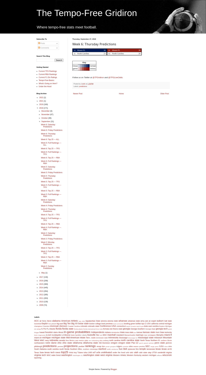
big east (60, 324)
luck (101, 335)
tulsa (85, 353)
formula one (107, 329)
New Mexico (70, 340)
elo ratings (37, 329)
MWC (42, 340)
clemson (63, 326)
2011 (41, 298)
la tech (48, 335)
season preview (139, 346)
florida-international (89, 329)
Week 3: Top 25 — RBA (50, 257)
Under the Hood (45, 86)
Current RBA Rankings (48, 74)
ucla (98, 352)
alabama (56, 321)
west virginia (106, 355)
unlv (127, 353)
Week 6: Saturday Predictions (48, 126)
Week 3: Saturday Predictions (48, 234)
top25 (64, 352)
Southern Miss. (76, 349)
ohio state (67, 343)
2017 (41, 277)
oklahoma (77, 343)
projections (71, 346)
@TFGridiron (98, 77)
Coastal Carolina (74, 326)
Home (121, 94)
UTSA (154, 353)
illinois (60, 332)
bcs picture (52, 324)
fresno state (117, 329)
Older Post (164, 94)
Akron (49, 321)
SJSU (161, 346)
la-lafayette (56, 335)
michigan (46, 337)
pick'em (169, 343)
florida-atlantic (78, 329)
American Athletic (69, 321)
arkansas (123, 321)
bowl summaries (118, 324)
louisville (91, 335)
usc (131, 352)
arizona (104, 321)
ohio (59, 343)
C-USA (147, 324)
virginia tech (40, 355)
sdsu (131, 346)
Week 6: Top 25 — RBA (50, 158)
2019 (41, 104)
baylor (45, 323)
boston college (95, 324)
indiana (108, 332)
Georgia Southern (138, 329)
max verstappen (150, 335)
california (154, 324)
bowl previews (107, 324)
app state (82, 321)
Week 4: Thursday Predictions (48, 210)
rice (103, 346)
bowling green (129, 324)
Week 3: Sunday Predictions (47, 267)
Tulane (80, 353)
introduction (115, 332)
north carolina (114, 340)
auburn (160, 321)
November (45, 114)
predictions (83, 86)
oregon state (124, 343)
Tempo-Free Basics (46, 80)
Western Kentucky (134, 355)
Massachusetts (129, 335)
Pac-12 (134, 343)
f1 (42, 329)
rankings (90, 346)
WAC (49, 355)
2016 (41, 281)
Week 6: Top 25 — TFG (50, 149)
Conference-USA (108, 326)
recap (99, 346)
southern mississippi (90, 349)
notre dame (51, 343)
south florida (64, 349)
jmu (135, 332)
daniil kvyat (140, 326)
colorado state (93, 326)
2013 (41, 291)
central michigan (165, 324)
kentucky (168, 332)
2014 (41, 288)
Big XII (74, 323)
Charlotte (46, 326)
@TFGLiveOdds (115, 77)
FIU (44, 329)
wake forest (56, 355)
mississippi (123, 338)
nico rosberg (104, 340)
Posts (41, 43)
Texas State (39, 353)
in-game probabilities (77, 332)
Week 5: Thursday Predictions (48, 177)
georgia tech (162, 329)
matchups (140, 335)
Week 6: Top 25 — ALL (50, 139)
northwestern (39, 343)
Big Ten (67, 323)
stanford (102, 349)
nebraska (53, 340)
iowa (122, 332)
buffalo (138, 324)
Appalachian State (93, 321)
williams (159, 355)
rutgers (119, 346)
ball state (168, 321)
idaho (55, 332)
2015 (41, 284)
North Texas (145, 340)
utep (149, 353)
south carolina (53, 349)
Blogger (114, 369)
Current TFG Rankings (48, 71)
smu (170, 346)
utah (136, 352)
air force (43, 321)
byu (143, 324)
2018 (41, 108)
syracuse (131, 349)
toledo (57, 353)
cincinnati (54, 326)
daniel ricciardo (131, 326)
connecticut (121, 326)
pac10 (141, 343)
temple (142, 349)
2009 (41, 305)
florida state (67, 329)
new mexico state (81, 340)
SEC (147, 346)
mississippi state (146, 337)
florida (59, 329)
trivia (71, 353)
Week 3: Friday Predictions (51, 239)
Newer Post (77, 94)
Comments (43, 48)
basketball (38, 324)
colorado (83, 326)
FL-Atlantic (51, 329)
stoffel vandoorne (112, 349)
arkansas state (134, 321)
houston (49, 332)
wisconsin (167, 355)
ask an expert (150, 321)
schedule (125, 346)
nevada (62, 340)
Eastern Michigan (165, 326)
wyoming (37, 358)
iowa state (129, 332)
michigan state (58, 337)
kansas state (149, 332)
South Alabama (40, 349)
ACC (36, 321)
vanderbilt (161, 353)
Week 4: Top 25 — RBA (50, 224)
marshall (111, 335)
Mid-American (72, 337)
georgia (126, 329)
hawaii (42, 332)
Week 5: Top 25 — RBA (50, 191)
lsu (97, 335)
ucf (94, 352)
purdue (81, 346)
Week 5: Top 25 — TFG (50, 182)
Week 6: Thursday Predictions (48, 135)
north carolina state (130, 340)
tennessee (151, 349)
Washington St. (78, 355)
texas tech (50, 352)
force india (99, 329)
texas (158, 349)
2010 (41, 302)
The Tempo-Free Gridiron (86, 13)
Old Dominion (104, 343)
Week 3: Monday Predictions (47, 243)
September (46, 121)
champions (38, 326)
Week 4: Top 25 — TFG (50, 215)
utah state (143, 353)
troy (75, 353)
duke (146, 326)
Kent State (160, 332)
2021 (41, 101)
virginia (169, 353)
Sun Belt (123, 349)
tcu (137, 349)
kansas (139, 332)
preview (60, 346)
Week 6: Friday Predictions (51, 130)
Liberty (84, 335)
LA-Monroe (66, 335)
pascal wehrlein (149, 343)
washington (66, 355)
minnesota (113, 337)
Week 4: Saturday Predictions (48, 201)
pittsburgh (38, 346)
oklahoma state (90, 343)
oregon (114, 343)
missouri (158, 337)
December (45, 111)
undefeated (106, 352)
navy (47, 340)
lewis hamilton (76, 335)
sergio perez (155, 346)
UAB (90, 353)
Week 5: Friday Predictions (51, 172)
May (43, 273)
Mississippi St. (132, 338)
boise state (83, 323)
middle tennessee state (99, 338)
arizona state (112, 321)
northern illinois (166, 340)
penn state (160, 343)
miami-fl (168, 335)
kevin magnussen (40, 335)
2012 (41, 295)
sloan (166, 346)
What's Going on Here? (48, 83)
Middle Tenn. (85, 338)
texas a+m (167, 349)
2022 (41, 98)
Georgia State (150, 329)
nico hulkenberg (94, 340)
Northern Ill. (155, 340)
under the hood (119, 353)
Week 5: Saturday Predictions (48, 168)
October (44, 118)
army (143, 321)
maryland (120, 335)
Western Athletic (119, 355)
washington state (91, 355)
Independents (97, 332)
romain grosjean (110, 346)
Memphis (160, 335)
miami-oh (38, 338)
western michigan (149, 355)
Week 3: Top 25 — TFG (50, 248)
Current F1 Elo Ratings (48, 77)
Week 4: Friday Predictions (51, 206)
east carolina (153, 326)
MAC (105, 335)
